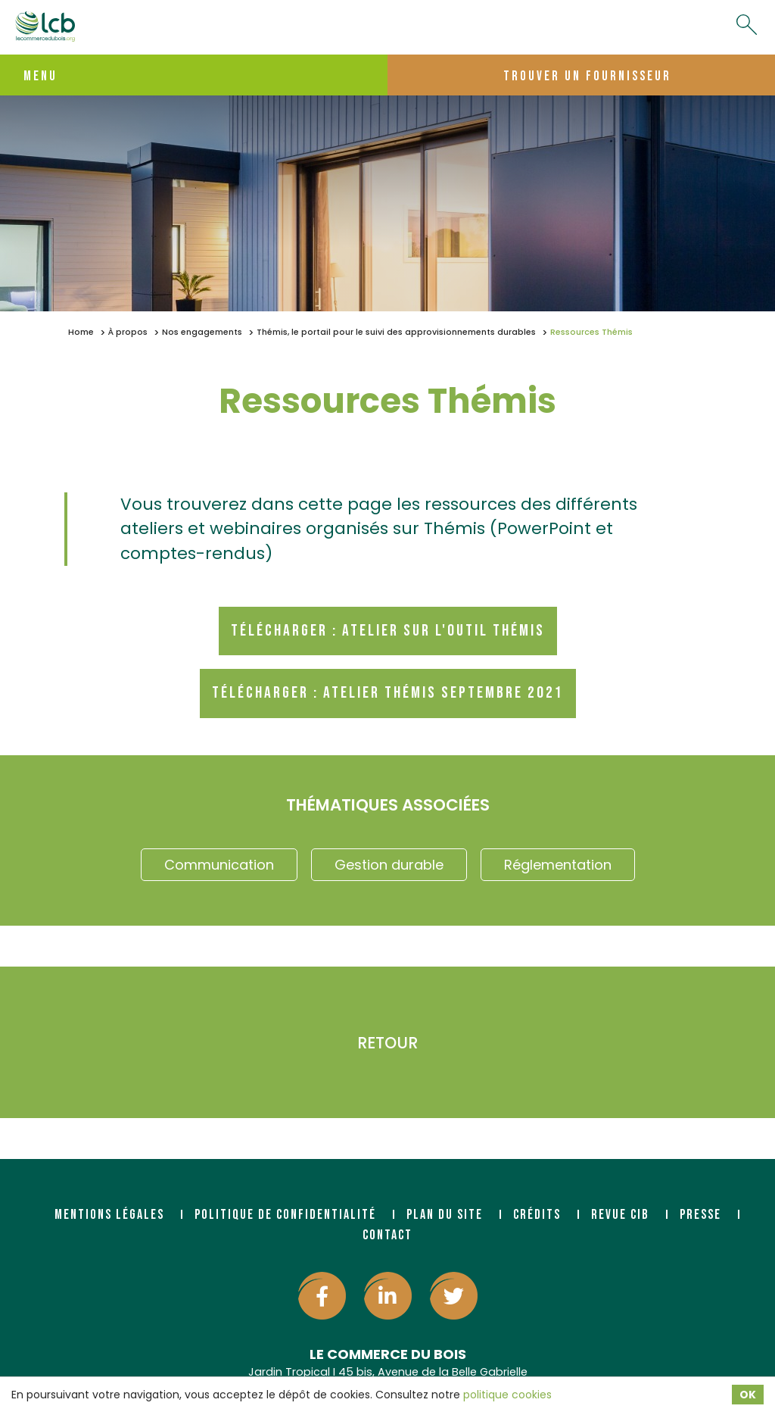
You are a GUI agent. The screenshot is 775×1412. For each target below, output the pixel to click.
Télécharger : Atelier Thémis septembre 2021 (388, 692)
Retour (387, 1043)
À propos (128, 332)
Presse (700, 1215)
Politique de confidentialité (285, 1215)
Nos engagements (202, 332)
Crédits (537, 1215)
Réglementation (558, 864)
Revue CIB (620, 1215)
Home (81, 332)
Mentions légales (109, 1215)
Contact (387, 1235)
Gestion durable (389, 864)
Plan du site (444, 1215)
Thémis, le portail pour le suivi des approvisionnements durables (396, 332)
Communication (219, 864)
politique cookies (507, 1394)
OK (747, 1394)
